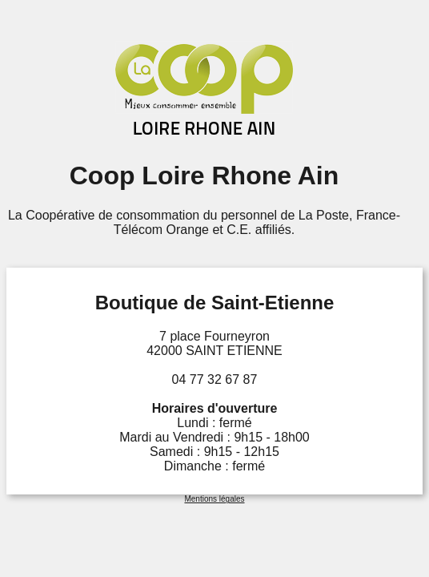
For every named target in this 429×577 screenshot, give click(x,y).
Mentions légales (214, 498)
